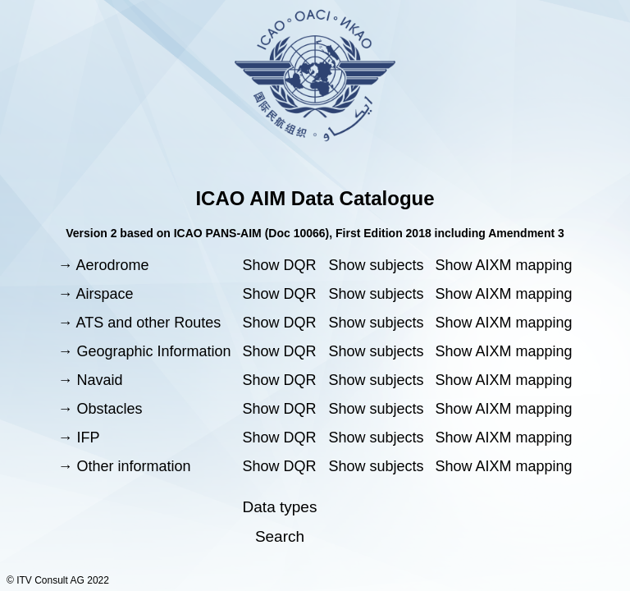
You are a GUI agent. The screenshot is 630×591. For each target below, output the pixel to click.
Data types (280, 506)
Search (279, 536)
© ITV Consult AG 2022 (58, 580)
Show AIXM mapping (503, 265)
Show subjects (375, 265)
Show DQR (280, 265)
